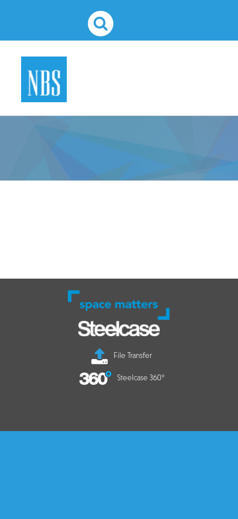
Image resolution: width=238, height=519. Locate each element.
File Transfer (121, 355)
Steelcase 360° (121, 377)
